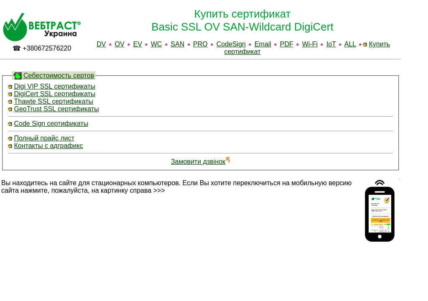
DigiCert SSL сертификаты (54, 93)
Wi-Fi (310, 44)
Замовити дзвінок (200, 161)
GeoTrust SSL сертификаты (56, 108)
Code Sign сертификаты (51, 123)
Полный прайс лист (44, 138)
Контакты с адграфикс (48, 145)
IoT (331, 44)
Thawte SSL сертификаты (53, 101)
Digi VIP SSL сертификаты (54, 86)
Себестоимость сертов (58, 75)
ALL (350, 44)
